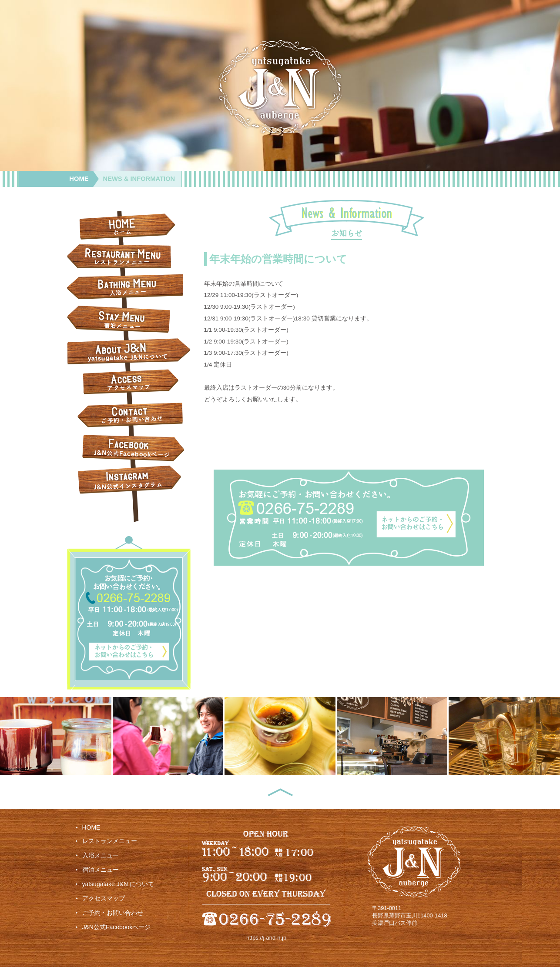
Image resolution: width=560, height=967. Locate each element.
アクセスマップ (103, 898)
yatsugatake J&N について (118, 883)
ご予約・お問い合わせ (112, 912)
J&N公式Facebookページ (116, 927)
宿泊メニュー (100, 869)
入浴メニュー (100, 855)
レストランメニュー (109, 840)
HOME (78, 178)
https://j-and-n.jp (266, 937)
